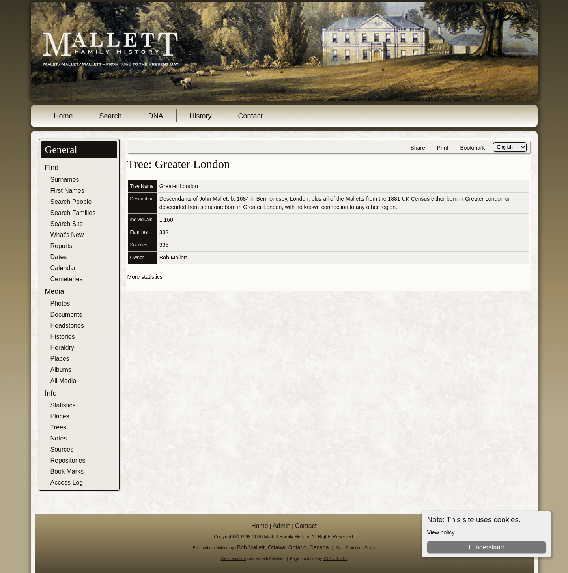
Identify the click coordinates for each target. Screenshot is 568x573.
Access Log (66, 482)
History (201, 116)
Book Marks (67, 471)
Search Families (73, 212)
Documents (66, 314)
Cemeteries (66, 279)
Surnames (64, 179)
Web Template (233, 558)
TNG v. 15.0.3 (335, 558)
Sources (62, 449)
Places (59, 358)
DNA (155, 116)
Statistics (63, 405)
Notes (58, 438)
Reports (61, 246)
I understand (486, 547)
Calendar (63, 268)
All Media (63, 380)
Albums (60, 369)
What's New (67, 234)
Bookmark (472, 148)
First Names (67, 190)
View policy (441, 532)
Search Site (66, 223)
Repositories (68, 460)
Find (52, 168)
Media (54, 291)
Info (51, 393)
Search (110, 116)
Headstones (67, 325)
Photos (60, 303)
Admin (281, 526)
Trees (58, 427)
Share (417, 148)
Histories (62, 336)
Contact (250, 116)
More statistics (145, 277)
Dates (58, 257)
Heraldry (62, 347)
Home (63, 116)
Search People (71, 201)
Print (442, 148)
